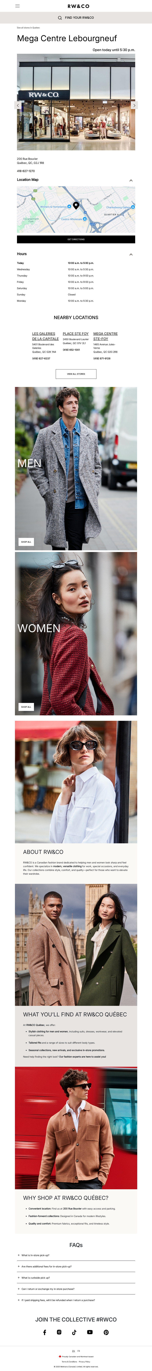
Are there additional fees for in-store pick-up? (46, 1266)
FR (78, 1351)
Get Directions (76, 239)
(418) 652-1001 (71, 349)
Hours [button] (75, 254)
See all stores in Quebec (28, 27)
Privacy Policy (84, 1362)
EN (73, 1351)
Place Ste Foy (76, 334)
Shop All (26, 542)
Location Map (75, 180)
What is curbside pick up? (36, 1277)
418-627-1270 (26, 171)
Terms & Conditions (69, 1362)
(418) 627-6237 (41, 358)
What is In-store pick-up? (35, 1255)
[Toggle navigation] (17, 6)
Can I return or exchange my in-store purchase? (48, 1288)
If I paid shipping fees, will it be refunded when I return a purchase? (58, 1300)
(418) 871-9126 (101, 358)
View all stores (76, 374)
